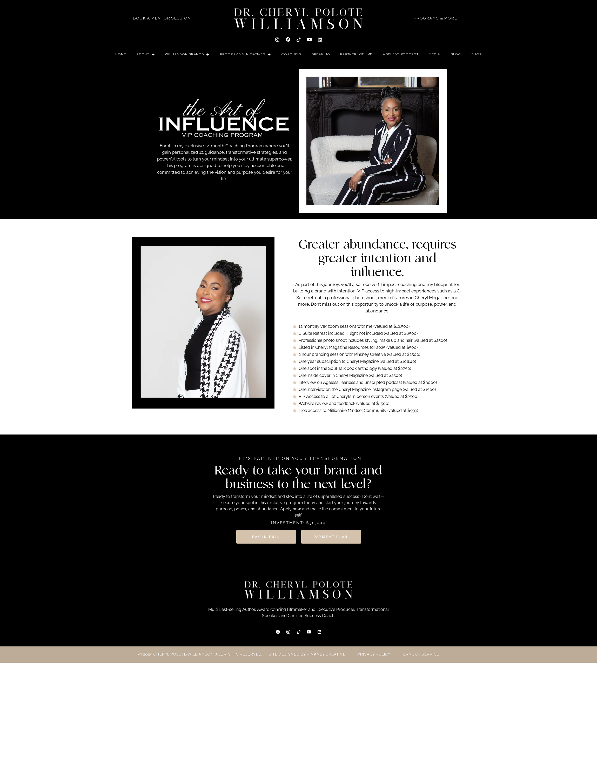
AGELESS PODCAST (401, 54)
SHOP (476, 54)
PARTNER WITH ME (356, 54)
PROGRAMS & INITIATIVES (245, 54)
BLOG (456, 54)
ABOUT (145, 54)
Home (120, 54)
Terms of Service (420, 654)
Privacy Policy (373, 654)
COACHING (291, 54)
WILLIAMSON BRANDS (187, 54)
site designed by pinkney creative (307, 654)
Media (434, 54)
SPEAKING (321, 54)
